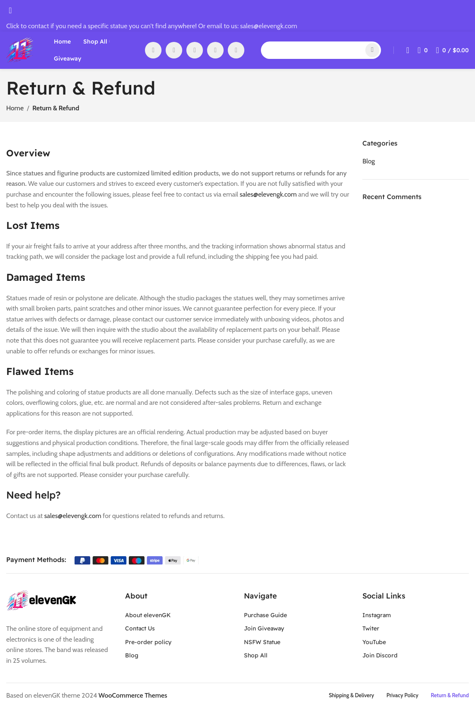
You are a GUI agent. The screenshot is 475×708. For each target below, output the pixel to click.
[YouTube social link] (194, 50)
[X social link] (174, 50)
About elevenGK (148, 615)
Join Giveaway (264, 628)
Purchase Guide (265, 615)
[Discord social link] (236, 50)
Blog (131, 655)
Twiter (370, 628)
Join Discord (380, 655)
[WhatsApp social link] (215, 50)
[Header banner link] (237, 354)
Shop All (256, 655)
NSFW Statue (262, 642)
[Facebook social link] (153, 50)
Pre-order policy (148, 642)
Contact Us (140, 628)
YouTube (374, 642)
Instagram (376, 615)
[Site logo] (19, 50)
